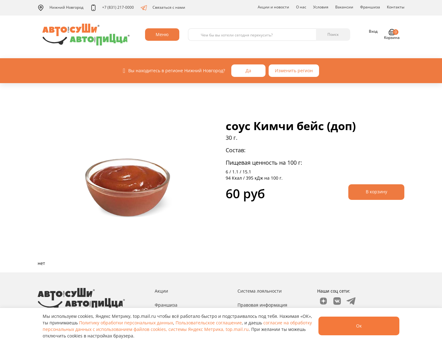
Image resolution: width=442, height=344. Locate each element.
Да (248, 70)
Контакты (395, 7)
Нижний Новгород (60, 8)
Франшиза (370, 7)
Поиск (333, 34)
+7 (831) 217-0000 (112, 8)
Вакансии (344, 7)
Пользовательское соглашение (209, 323)
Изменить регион (294, 70)
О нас (301, 7)
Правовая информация (262, 305)
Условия (320, 7)
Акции (161, 291)
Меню (162, 34)
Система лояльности (259, 291)
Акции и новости (273, 7)
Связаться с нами (163, 8)
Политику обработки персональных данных (126, 323)
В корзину (376, 192)
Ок (359, 326)
